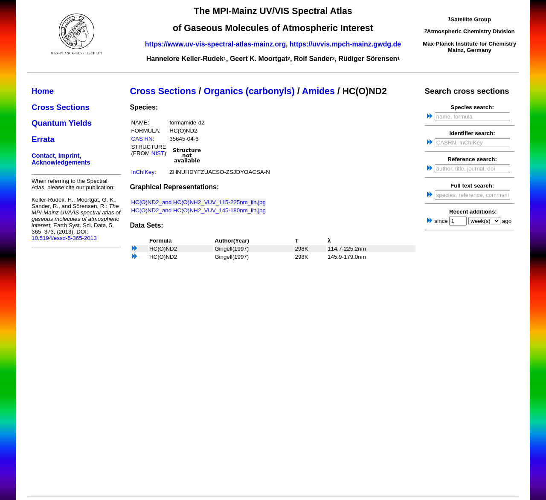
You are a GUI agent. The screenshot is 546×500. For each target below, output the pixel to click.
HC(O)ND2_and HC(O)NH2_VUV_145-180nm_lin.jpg (198, 210)
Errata (43, 139)
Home (43, 91)
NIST (157, 153)
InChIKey (142, 172)
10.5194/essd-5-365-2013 (64, 238)
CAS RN (141, 139)
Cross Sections (61, 107)
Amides (318, 91)
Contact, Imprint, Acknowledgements (61, 159)
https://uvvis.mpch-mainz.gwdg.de (345, 44)
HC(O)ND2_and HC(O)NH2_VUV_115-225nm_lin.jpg (198, 202)
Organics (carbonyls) (248, 91)
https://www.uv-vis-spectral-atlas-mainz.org (215, 44)
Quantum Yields (62, 122)
